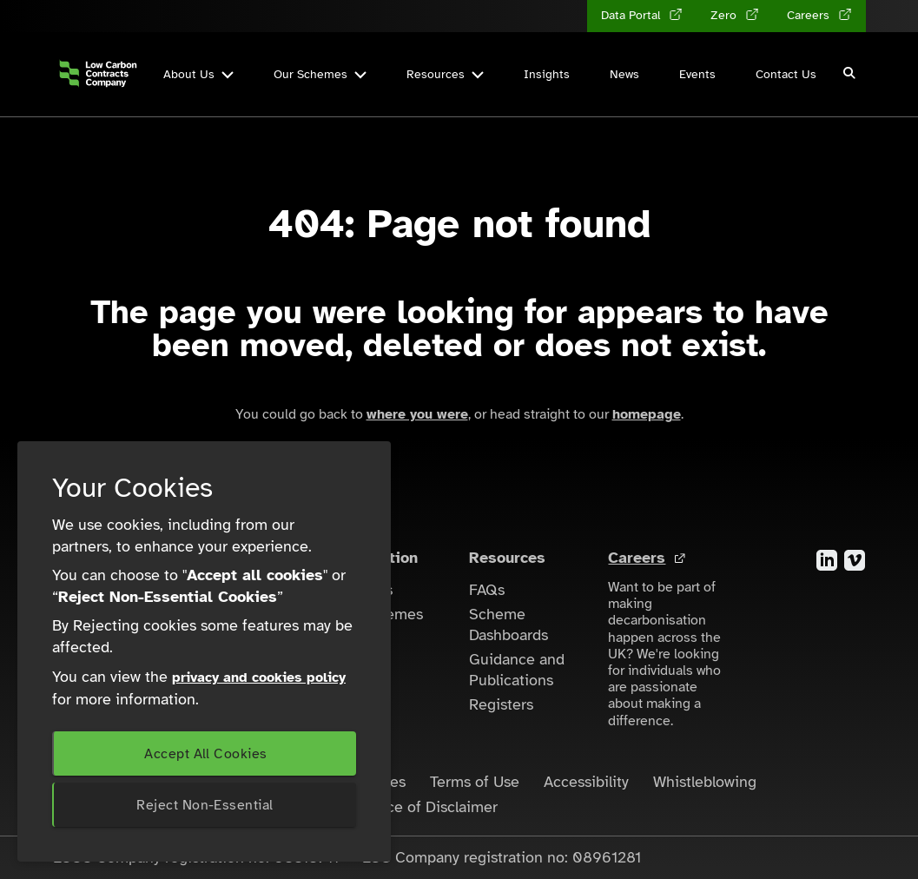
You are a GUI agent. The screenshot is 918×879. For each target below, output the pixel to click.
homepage (646, 414)
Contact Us (786, 74)
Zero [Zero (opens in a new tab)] (725, 15)
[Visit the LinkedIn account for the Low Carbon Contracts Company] (826, 559)
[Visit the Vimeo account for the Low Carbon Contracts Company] (854, 559)
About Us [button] (198, 74)
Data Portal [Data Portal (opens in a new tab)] (632, 15)
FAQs (487, 589)
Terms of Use (474, 781)
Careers (636, 557)
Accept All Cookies (205, 754)
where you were (417, 414)
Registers (501, 704)
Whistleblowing (704, 781)
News (624, 74)
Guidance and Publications (517, 670)
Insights (547, 74)
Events (697, 74)
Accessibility (586, 781)
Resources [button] (445, 74)
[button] (851, 75)
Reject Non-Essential (204, 805)
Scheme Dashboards (508, 624)
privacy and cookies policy (259, 677)
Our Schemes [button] (320, 74)
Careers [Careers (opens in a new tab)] (810, 15)
